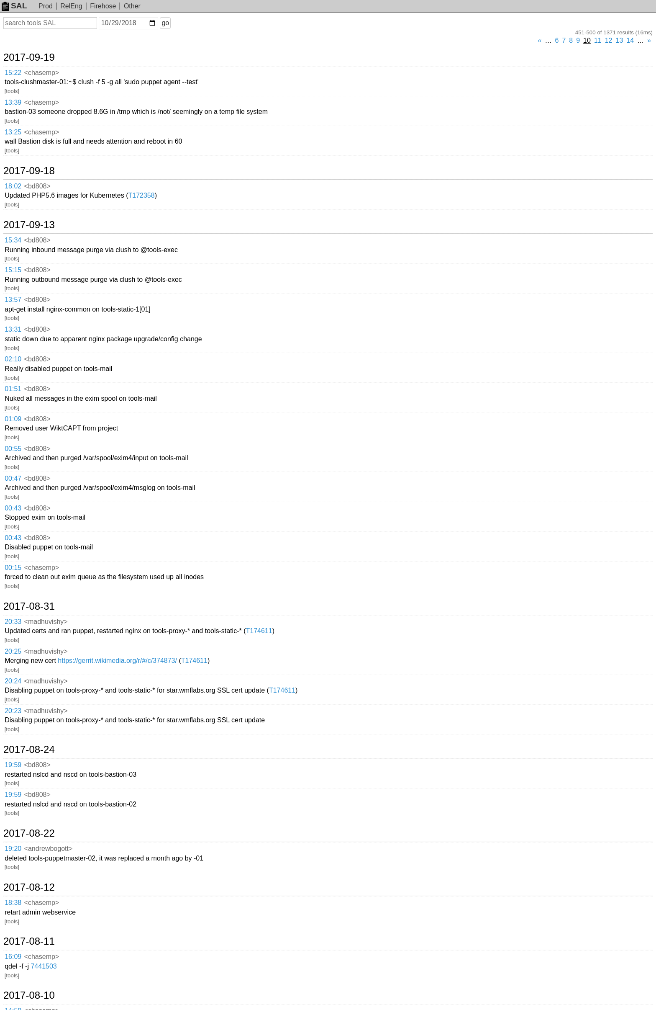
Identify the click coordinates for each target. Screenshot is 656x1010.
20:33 (13, 621)
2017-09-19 (29, 57)
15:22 (13, 72)
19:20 (13, 848)
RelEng (71, 6)
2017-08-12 (29, 887)
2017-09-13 (29, 225)
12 (608, 40)
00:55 (13, 448)
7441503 (43, 966)
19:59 (13, 764)
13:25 (13, 132)
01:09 (13, 419)
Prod (45, 6)
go (165, 22)
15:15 (13, 269)
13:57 (13, 299)
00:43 (13, 508)
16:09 (13, 956)
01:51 (13, 388)
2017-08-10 (29, 995)
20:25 (13, 651)
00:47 (13, 478)
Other (132, 6)
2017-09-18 (29, 170)
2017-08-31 (29, 606)
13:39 (13, 102)
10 (587, 40)
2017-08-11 (29, 941)
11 (598, 40)
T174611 (259, 630)
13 (619, 40)
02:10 (13, 359)
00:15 (13, 567)
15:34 (13, 240)
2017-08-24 (29, 749)
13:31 (13, 329)
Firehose (103, 6)
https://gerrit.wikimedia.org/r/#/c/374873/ (117, 660)
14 (630, 40)
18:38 (13, 902)
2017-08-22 (29, 833)
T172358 (141, 195)
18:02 (13, 186)
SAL (14, 5)
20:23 (13, 710)
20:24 (13, 681)
